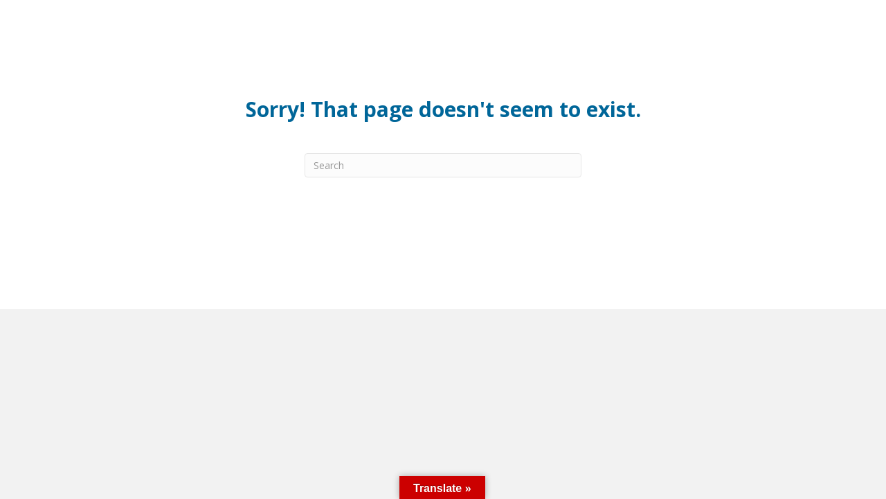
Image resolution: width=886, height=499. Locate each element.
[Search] (443, 165)
